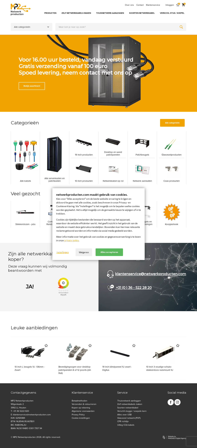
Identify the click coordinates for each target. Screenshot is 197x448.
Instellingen (62, 252)
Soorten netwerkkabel (127, 407)
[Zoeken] (181, 27)
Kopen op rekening (81, 407)
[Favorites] (178, 5)
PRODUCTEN (50, 13)
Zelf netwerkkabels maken (129, 404)
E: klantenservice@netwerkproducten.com (31, 414)
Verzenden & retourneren (84, 404)
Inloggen (170, 5)
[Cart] (183, 5)
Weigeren (84, 252)
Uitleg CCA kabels (125, 425)
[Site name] (21, 9)
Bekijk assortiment (32, 86)
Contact (140, 5)
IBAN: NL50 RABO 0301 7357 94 (26, 428)
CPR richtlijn (123, 421)
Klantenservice (153, 5)
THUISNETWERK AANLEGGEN (110, 13)
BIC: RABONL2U (18, 425)
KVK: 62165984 (18, 418)
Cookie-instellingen (81, 418)
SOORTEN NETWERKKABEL (142, 13)
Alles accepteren (109, 252)
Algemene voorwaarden (83, 411)
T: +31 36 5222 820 (20, 411)
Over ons (129, 5)
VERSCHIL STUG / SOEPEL (172, 13)
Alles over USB (124, 414)
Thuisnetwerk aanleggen (129, 400)
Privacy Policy (78, 414)
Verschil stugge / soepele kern (132, 411)
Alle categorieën (172, 123)
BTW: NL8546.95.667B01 (22, 421)
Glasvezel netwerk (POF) (129, 418)
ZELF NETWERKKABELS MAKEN (76, 13)
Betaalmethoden (79, 400)
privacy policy (71, 240)
